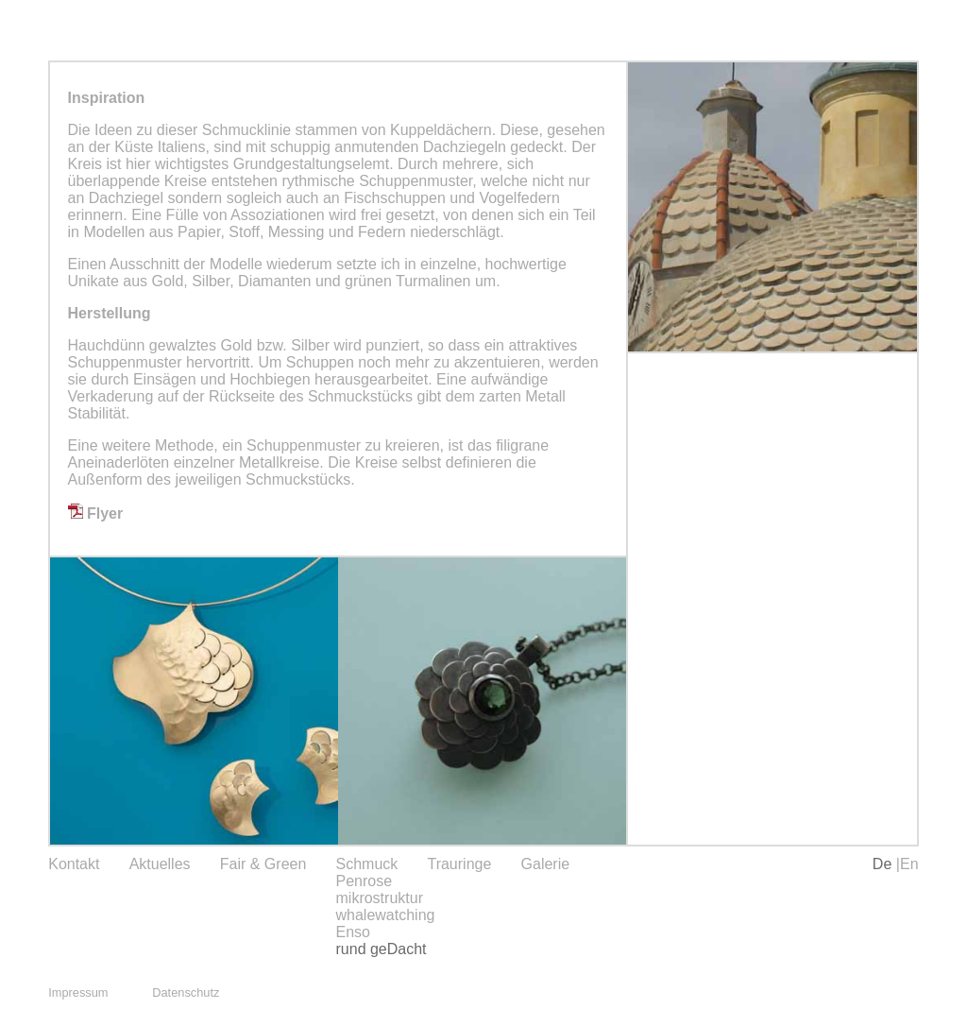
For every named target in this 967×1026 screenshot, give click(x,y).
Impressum (78, 992)
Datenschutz (185, 992)
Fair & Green (263, 864)
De (884, 864)
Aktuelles (160, 864)
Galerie (545, 864)
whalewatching (385, 915)
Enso (353, 932)
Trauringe (459, 864)
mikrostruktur (379, 898)
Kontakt (73, 864)
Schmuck (367, 864)
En (909, 864)
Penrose (364, 881)
